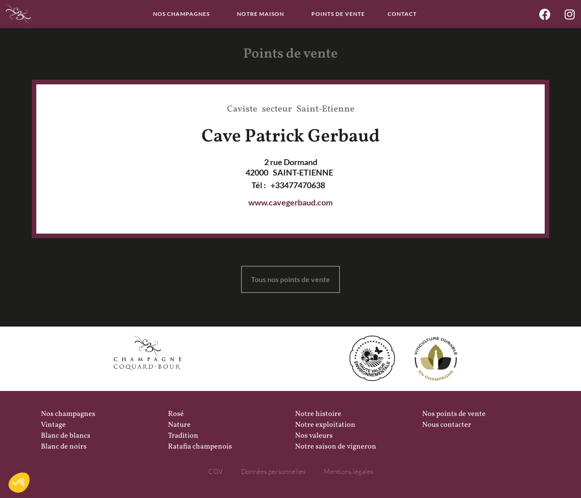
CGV (215, 471)
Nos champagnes (183, 14)
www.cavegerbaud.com (290, 202)
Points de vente (338, 13)
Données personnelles (273, 471)
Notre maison (263, 14)
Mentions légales (348, 471)
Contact (402, 13)
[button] (19, 482)
